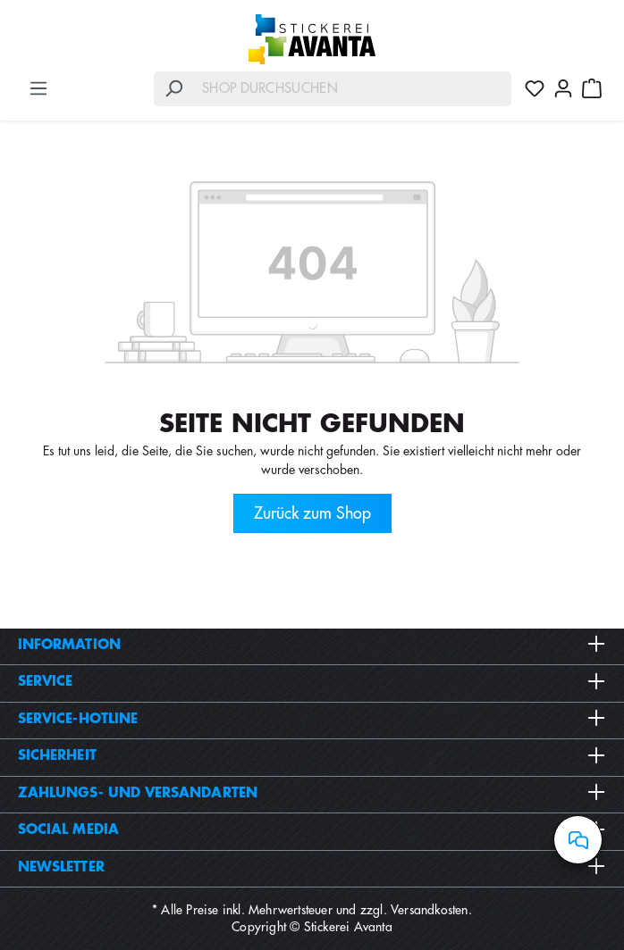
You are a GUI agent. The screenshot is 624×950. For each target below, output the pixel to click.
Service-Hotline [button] (312, 718)
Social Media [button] (312, 829)
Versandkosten (429, 910)
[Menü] (38, 88)
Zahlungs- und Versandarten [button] (312, 792)
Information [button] (312, 644)
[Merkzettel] (534, 88)
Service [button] (312, 681)
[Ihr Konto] (563, 88)
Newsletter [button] (312, 867)
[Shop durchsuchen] (352, 88)
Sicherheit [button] (312, 755)
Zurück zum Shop (312, 513)
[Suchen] (173, 88)
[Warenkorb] (592, 88)
